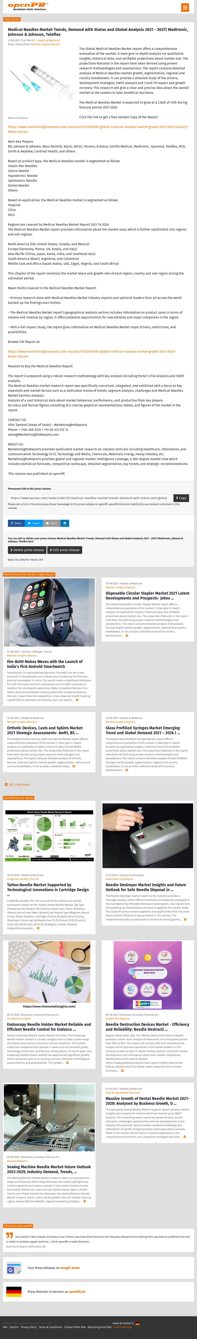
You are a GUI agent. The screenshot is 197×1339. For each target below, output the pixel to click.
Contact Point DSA (74, 1327)
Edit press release (65, 550)
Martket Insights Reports (45, 44)
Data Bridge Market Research (123, 1092)
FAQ (5, 1327)
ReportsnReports (17, 1161)
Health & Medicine (49, 40)
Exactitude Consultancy (119, 879)
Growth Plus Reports (118, 1018)
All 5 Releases (16, 785)
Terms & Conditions (50, 1327)
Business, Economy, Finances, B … (40, 1014)
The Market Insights (19, 1018)
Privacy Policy (29, 1327)
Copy (181, 498)
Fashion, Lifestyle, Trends (37, 651)
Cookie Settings (122, 1327)
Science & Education (132, 875)
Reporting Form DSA (99, 1327)
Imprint (14, 1327)
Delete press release (27, 550)
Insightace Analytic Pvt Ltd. (23, 879)
